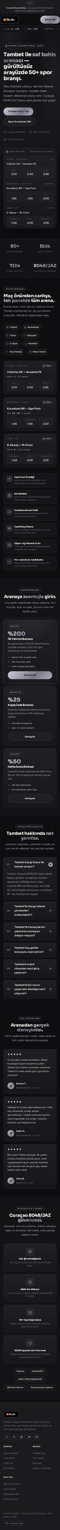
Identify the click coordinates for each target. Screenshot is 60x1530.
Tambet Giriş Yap (18, 111)
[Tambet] (9, 20)
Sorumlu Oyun (11, 1499)
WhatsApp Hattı (11, 1494)
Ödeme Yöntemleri (42, 1468)
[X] (14, 1437)
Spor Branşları (11, 1453)
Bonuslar (37, 1463)
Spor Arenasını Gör (19, 121)
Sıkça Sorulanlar (12, 1484)
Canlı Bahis (9, 1458)
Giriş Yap (50, 19)
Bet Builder (9, 1468)
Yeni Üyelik (38, 1458)
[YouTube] (37, 1437)
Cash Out (8, 1463)
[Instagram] (22, 1437)
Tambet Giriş (39, 1453)
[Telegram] (29, 1437)
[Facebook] (7, 1437)
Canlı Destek (10, 1489)
